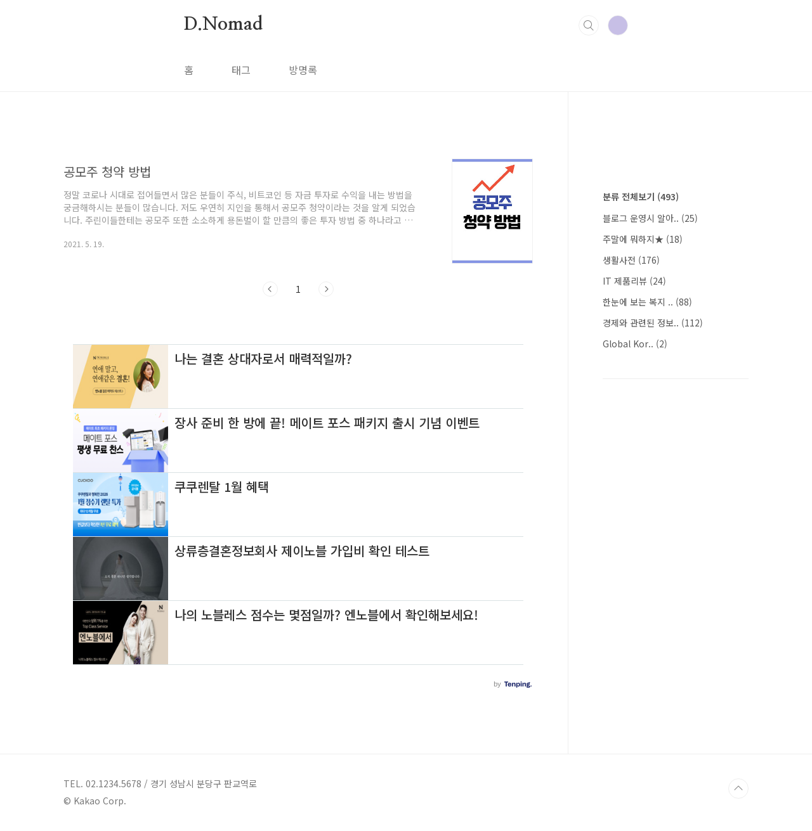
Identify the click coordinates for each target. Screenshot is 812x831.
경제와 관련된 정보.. (653, 322)
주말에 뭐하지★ (643, 239)
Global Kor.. (635, 343)
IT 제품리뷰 (634, 280)
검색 (588, 25)
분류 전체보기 (641, 196)
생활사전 (631, 260)
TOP (738, 788)
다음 (326, 289)
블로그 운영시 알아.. (650, 218)
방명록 (303, 69)
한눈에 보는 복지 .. (647, 301)
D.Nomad (223, 25)
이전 (270, 289)
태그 (241, 69)
